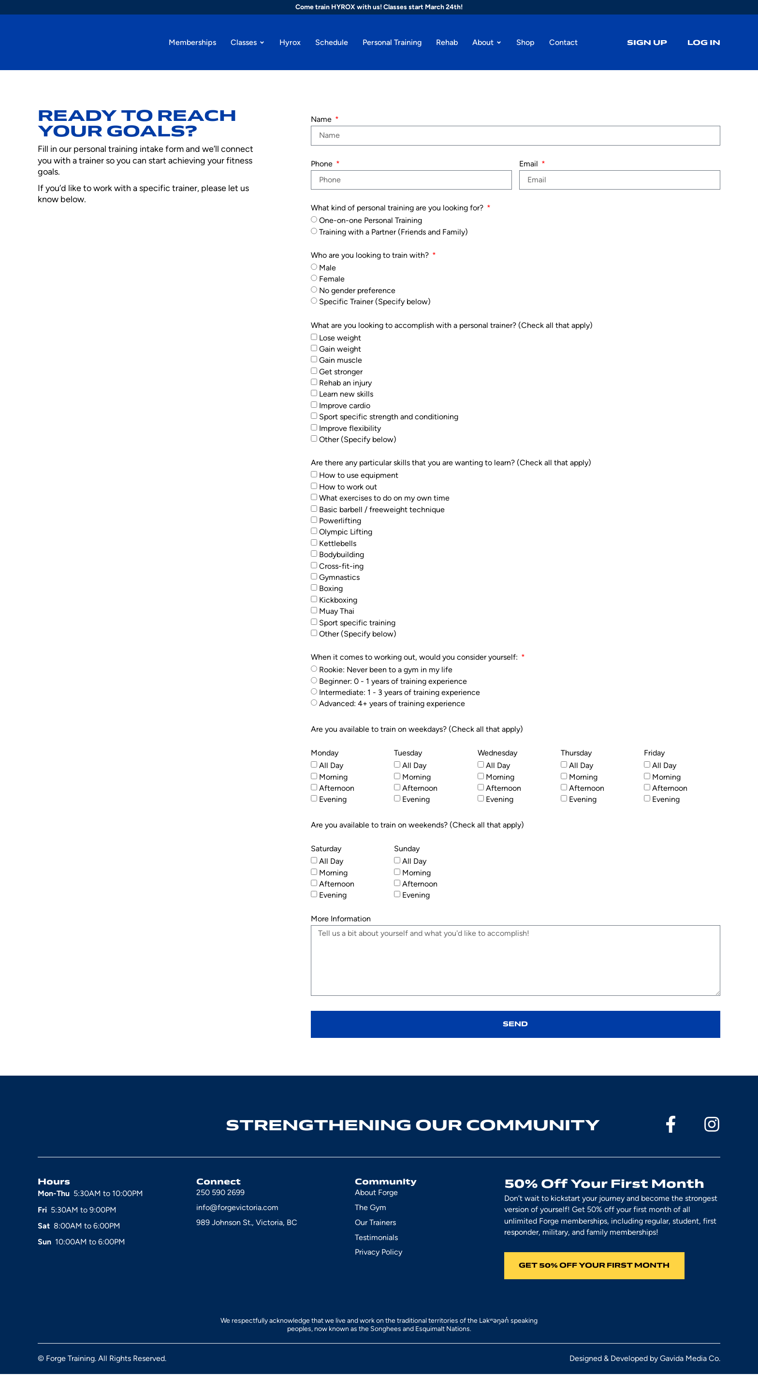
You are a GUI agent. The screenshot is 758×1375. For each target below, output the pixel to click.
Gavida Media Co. (690, 1359)
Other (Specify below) (357, 439)
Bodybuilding (341, 554)
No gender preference (357, 290)
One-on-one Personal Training (370, 220)
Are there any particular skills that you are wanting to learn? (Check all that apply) (451, 463)
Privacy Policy (378, 1252)
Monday (324, 753)
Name (322, 120)
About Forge (376, 1193)
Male (327, 267)
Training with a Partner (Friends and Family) (393, 231)
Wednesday (497, 753)
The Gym (370, 1207)
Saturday (326, 849)
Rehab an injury (345, 382)
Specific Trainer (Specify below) (375, 301)
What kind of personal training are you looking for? (398, 208)
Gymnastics (339, 576)
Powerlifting (340, 520)
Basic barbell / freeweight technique (382, 509)
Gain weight (340, 348)
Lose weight (340, 337)
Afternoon (336, 788)
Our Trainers (375, 1222)
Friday (654, 753)
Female (332, 278)
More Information (341, 919)
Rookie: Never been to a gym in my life (385, 669)
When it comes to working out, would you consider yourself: (415, 657)
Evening (333, 799)
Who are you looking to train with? (371, 255)
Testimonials (376, 1237)
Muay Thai (336, 611)
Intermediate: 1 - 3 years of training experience (399, 692)
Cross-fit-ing (341, 565)
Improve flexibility (350, 427)
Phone (323, 164)
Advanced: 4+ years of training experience (392, 703)
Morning (333, 776)
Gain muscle (340, 360)
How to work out (348, 486)
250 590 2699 (220, 1193)
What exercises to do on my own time (384, 498)
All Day (331, 765)
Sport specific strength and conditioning (388, 416)
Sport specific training (357, 622)
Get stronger (341, 371)
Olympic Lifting (345, 531)
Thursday (576, 753)
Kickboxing (338, 599)
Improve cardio (344, 405)
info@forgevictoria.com (237, 1207)
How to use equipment (358, 475)
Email (529, 164)
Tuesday (408, 753)
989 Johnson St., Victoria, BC (246, 1222)
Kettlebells (337, 542)
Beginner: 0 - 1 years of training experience (393, 680)
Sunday (407, 849)
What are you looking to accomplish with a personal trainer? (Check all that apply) (452, 326)
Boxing (331, 588)
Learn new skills (346, 394)
